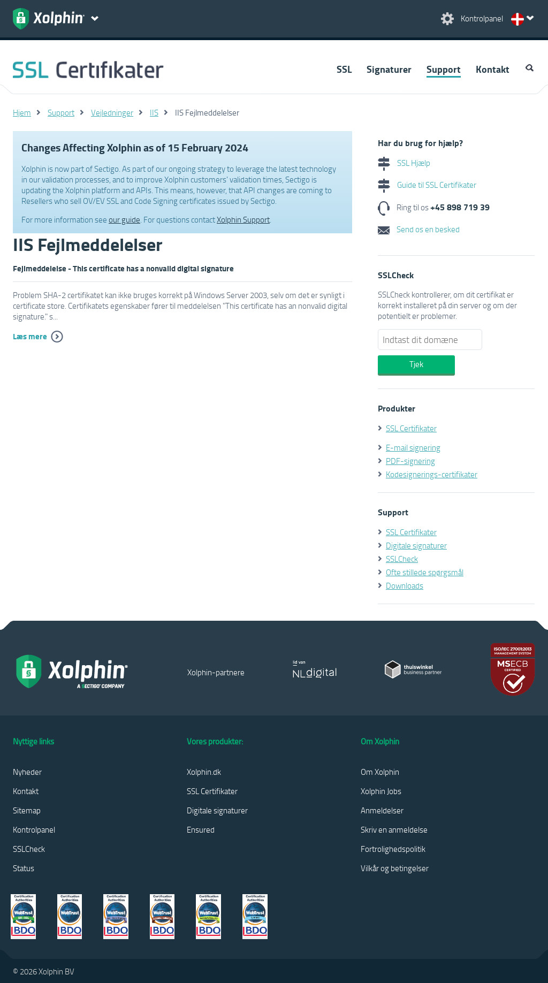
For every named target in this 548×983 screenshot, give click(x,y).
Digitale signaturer (416, 545)
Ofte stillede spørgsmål (424, 572)
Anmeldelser (382, 810)
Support (444, 69)
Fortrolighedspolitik (393, 848)
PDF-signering (410, 460)
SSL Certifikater (411, 428)
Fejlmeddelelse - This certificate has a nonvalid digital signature (123, 268)
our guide (124, 219)
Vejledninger (112, 112)
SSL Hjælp (404, 162)
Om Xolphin (380, 771)
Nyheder (27, 771)
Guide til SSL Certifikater (427, 184)
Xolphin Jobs (381, 791)
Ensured (201, 829)
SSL (344, 69)
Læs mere (30, 336)
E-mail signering (413, 447)
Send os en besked (419, 229)
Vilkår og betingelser (395, 868)
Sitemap (27, 810)
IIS (154, 112)
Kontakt (492, 69)
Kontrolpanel (34, 829)
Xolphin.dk (204, 771)
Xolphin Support (243, 219)
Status (23, 868)
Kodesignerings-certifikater (431, 474)
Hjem (22, 112)
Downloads (404, 585)
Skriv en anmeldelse (394, 829)
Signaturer (389, 69)
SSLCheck (402, 558)
